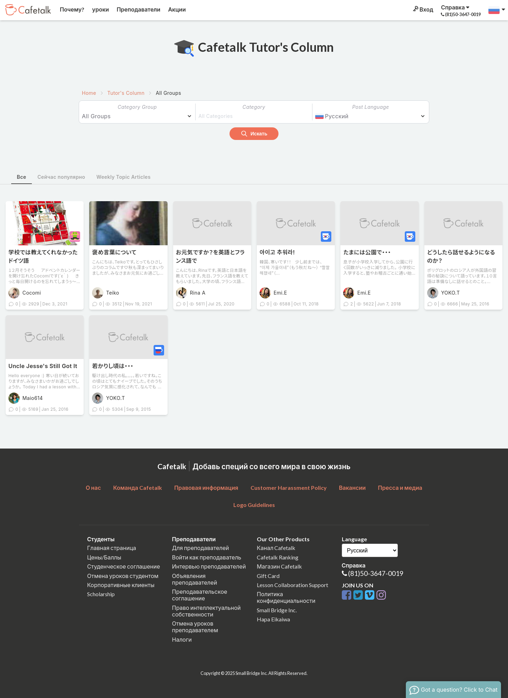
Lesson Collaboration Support (292, 584)
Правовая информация (206, 487)
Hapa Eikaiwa (273, 619)
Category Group (137, 107)
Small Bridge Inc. (277, 610)
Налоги (182, 639)
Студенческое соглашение (123, 566)
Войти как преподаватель (206, 557)
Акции (176, 9)
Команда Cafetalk (137, 487)
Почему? (71, 9)
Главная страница (111, 547)
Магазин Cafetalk (279, 566)
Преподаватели (137, 9)
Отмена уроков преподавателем (195, 626)
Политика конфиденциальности (286, 597)
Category (253, 107)
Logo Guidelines (254, 504)
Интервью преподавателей (209, 566)
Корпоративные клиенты (121, 584)
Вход (422, 9)
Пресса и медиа (400, 487)
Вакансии (352, 487)
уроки (100, 9)
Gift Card (268, 575)
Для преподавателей (200, 547)
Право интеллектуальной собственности (206, 611)
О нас (93, 487)
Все (21, 177)
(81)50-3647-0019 (375, 573)
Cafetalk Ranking (277, 557)
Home (89, 93)
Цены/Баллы (104, 557)
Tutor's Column (125, 93)
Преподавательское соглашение (199, 594)
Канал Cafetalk (276, 547)
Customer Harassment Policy (289, 487)
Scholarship (101, 594)
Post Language (370, 107)
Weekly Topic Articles (123, 177)
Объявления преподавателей (194, 579)
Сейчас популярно (61, 177)
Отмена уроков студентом (122, 575)
